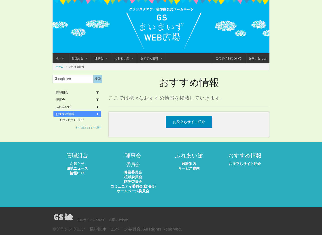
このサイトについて (229, 58)
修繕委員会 (133, 172)
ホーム (60, 58)
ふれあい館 (122, 58)
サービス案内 (189, 168)
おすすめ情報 (149, 58)
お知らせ (77, 164)
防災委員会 (133, 182)
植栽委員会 (133, 177)
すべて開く (96, 127)
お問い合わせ (257, 58)
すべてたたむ (82, 127)
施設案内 (189, 164)
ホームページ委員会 (133, 191)
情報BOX (77, 173)
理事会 (99, 58)
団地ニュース (77, 168)
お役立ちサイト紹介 (72, 120)
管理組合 (77, 58)
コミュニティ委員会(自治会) (133, 186)
